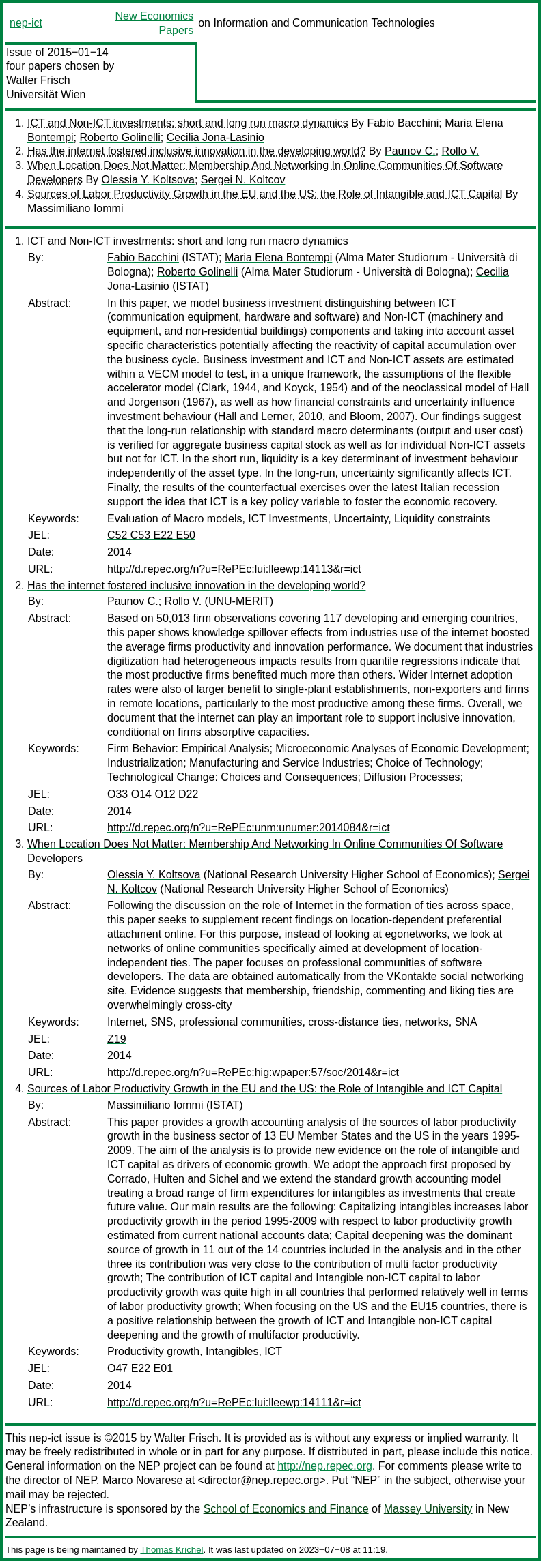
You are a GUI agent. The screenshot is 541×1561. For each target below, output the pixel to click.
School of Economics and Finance (286, 1509)
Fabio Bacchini (403, 123)
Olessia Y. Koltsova (148, 179)
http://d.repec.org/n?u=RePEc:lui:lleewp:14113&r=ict (234, 569)
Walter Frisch (38, 80)
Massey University (428, 1509)
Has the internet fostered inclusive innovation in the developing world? (196, 151)
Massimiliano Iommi (75, 208)
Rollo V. (461, 151)
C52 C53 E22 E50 (151, 535)
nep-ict (26, 23)
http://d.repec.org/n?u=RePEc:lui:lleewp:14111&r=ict (234, 1402)
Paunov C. (410, 151)
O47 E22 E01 (140, 1368)
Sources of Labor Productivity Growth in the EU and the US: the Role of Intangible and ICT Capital (264, 194)
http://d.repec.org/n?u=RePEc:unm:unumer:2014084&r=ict (248, 827)
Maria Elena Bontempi (278, 257)
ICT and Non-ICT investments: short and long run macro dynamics (187, 123)
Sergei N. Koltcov (243, 179)
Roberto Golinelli (119, 137)
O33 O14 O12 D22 (152, 794)
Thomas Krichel (171, 1550)
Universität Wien (45, 94)
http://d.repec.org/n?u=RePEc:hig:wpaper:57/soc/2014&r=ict (253, 1072)
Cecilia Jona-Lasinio (215, 137)
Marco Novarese (142, 1480)
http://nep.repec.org (324, 1466)
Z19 (116, 1039)
